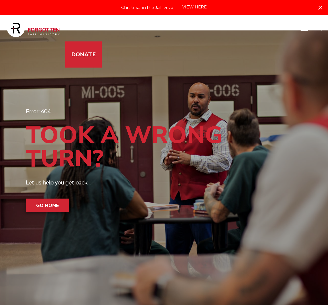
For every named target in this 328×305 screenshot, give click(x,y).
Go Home (47, 205)
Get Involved (145, 28)
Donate (83, 54)
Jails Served (91, 28)
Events (257, 28)
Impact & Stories (206, 28)
